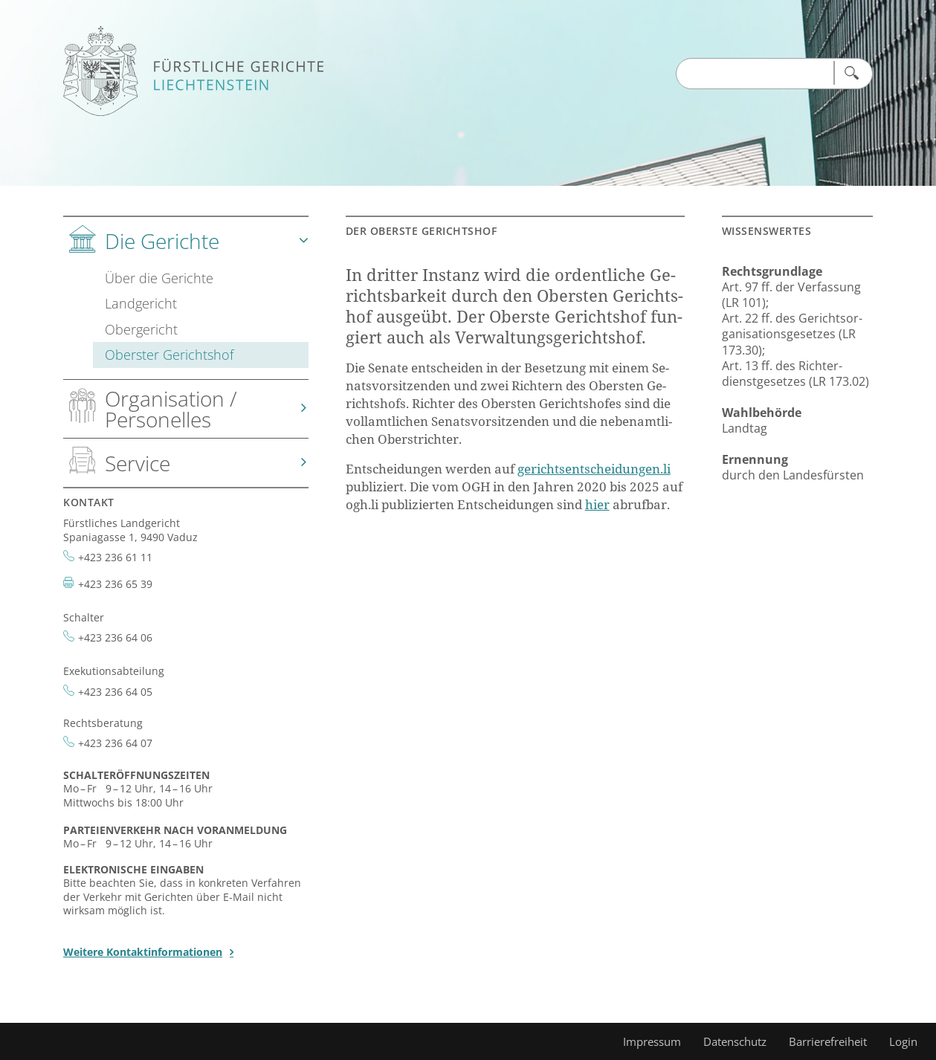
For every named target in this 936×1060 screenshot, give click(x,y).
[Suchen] (850, 73)
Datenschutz (734, 1041)
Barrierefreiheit (828, 1041)
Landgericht (141, 303)
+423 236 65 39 (115, 584)
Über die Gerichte (159, 277)
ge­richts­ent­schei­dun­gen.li (594, 468)
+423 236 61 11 (115, 557)
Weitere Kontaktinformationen (142, 952)
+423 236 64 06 (115, 637)
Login (903, 1041)
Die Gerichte (162, 241)
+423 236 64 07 (115, 743)
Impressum (652, 1041)
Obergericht (141, 329)
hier (597, 504)
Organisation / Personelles (171, 408)
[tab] (186, 298)
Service (137, 463)
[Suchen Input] (755, 74)
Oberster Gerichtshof (169, 354)
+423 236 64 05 (115, 692)
